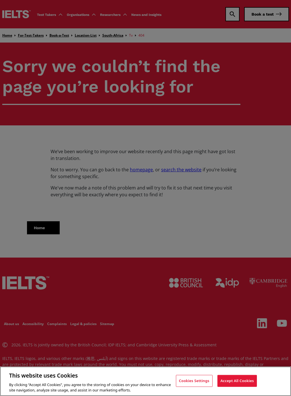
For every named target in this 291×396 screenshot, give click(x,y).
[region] (145, 381)
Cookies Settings (194, 380)
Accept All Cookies (237, 380)
